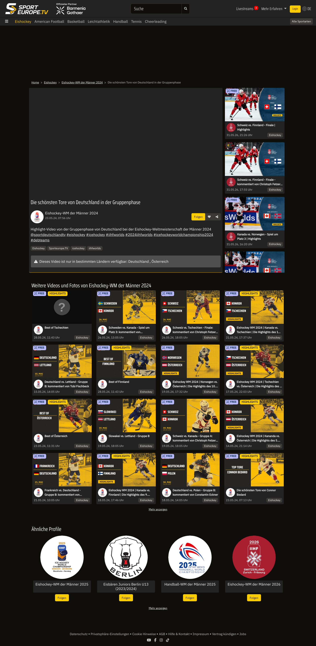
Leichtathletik (99, 21)
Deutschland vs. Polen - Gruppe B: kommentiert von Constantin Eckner (195, 492)
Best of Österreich (56, 436)
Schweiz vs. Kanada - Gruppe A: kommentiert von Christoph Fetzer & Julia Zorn (194, 438)
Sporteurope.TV (58, 248)
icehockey (78, 248)
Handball (120, 21)
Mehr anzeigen (158, 509)
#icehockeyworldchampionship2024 (183, 234)
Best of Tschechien (56, 327)
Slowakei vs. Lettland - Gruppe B (129, 436)
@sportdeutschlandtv (48, 234)
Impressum (201, 634)
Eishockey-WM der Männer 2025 (61, 584)
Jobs (242, 634)
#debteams (40, 240)
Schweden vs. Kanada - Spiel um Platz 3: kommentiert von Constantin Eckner (129, 330)
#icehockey (95, 234)
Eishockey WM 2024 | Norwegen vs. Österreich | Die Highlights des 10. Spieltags (195, 384)
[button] (209, 216)
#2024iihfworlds (139, 234)
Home (35, 82)
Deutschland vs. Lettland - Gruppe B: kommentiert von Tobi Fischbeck (67, 384)
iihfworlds (95, 248)
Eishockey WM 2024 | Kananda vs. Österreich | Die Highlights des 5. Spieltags (258, 438)
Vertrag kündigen (224, 634)
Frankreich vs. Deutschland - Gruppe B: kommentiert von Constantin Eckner (63, 492)
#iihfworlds (115, 234)
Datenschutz (79, 634)
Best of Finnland (119, 382)
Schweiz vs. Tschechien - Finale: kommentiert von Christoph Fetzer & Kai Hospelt (194, 330)
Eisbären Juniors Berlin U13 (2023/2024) (126, 586)
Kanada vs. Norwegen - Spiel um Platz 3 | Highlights (257, 237)
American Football (49, 21)
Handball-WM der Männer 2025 (190, 584)
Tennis (136, 21)
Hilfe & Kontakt (179, 634)
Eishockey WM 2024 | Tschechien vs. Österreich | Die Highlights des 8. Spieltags (259, 384)
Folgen (198, 217)
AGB (162, 634)
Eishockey (23, 21)
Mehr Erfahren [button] (272, 8)
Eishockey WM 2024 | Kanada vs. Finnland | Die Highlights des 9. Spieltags (129, 492)
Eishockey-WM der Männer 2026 (254, 584)
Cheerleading (155, 21)
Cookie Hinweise (144, 634)
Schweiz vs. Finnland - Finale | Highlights (256, 127)
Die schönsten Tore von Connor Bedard (256, 492)
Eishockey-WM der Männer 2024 (82, 82)
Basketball (75, 21)
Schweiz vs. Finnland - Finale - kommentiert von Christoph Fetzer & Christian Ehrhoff (260, 182)
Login (295, 9)
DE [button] (306, 8)
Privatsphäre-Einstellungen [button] (110, 634)
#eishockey (76, 234)
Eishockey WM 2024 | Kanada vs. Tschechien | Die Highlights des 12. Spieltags (259, 330)
